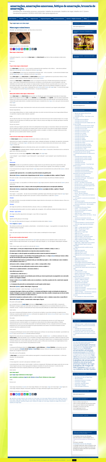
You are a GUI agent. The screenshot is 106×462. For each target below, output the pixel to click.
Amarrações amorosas (80, 162)
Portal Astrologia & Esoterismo (82, 386)
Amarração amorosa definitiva (81, 119)
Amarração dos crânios (80, 142)
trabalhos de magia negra (15, 402)
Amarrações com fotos (80, 175)
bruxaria (16, 70)
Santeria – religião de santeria (81, 279)
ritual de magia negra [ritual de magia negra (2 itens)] (81, 357)
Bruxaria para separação (80, 191)
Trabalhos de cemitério (80, 290)
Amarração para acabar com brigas (83, 144)
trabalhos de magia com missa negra (41, 401)
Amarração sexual (79, 161)
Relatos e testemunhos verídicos (82, 273)
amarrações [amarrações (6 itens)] (87, 348)
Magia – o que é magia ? (80, 230)
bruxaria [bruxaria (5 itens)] (91, 351)
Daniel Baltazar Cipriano (21, 29)
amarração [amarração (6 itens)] (76, 345)
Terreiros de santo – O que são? (82, 285)
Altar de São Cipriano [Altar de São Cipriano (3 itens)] (79, 342)
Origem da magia (79, 270)
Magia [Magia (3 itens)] (76, 355)
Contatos (21, 18)
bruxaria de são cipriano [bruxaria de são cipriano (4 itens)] (79, 352)
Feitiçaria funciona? (79, 211)
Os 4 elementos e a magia (81, 271)
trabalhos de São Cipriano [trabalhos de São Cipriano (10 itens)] (85, 369)
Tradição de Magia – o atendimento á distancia (85, 291)
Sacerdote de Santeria (58, 18)
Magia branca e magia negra (81, 231)
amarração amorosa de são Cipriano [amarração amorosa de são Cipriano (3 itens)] (80, 346)
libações (60, 398)
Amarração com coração (80, 133)
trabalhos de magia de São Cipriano (58, 401)
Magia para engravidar (80, 250)
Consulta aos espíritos (80, 201)
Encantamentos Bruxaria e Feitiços (83, 207)
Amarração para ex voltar (80, 148)
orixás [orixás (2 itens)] (88, 356)
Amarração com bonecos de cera (82, 130)
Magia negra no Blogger (80, 384)
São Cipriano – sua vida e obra (82, 281)
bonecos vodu (24, 398)
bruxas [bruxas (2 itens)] (86, 352)
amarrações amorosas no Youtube (83, 380)
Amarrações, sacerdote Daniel (82, 383)
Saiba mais (69, 460)
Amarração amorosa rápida (81, 128)
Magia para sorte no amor (81, 253)
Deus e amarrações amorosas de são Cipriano (85, 202)
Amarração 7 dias (79, 115)
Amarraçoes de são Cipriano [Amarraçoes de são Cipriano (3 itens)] (84, 343)
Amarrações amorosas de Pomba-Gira (83, 167)
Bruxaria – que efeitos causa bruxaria (83, 182)
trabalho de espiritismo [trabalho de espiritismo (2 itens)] (83, 358)
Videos (85, 18)
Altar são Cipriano (79, 378)
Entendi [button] (74, 460)
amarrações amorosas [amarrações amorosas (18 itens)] (83, 350)
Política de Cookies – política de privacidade (85, 324)
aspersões (13, 398)
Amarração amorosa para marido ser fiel (84, 127)
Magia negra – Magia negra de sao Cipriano (85, 242)
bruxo (53, 255)
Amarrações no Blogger (80, 381)
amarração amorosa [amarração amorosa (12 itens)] (87, 345)
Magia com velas (78, 233)
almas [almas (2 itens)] (74, 342)
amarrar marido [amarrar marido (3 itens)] (87, 342)
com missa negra (44, 398)
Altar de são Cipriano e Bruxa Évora (83, 113)
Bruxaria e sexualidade (80, 187)
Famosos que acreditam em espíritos (83, 210)
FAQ (27, 18)
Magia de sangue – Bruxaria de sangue (84, 236)
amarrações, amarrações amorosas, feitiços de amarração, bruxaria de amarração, (52, 7)
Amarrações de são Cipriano (81, 181)
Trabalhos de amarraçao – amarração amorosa (85, 288)
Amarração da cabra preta (81, 135)
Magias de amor (34, 18)
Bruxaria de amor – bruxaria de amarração (84, 184)
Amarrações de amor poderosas (82, 176)
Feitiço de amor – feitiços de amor (83, 213)
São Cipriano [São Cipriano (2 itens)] (87, 357)
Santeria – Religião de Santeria (73, 18)
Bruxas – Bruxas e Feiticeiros (81, 193)
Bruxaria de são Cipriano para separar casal (85, 185)
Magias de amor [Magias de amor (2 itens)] (79, 356)
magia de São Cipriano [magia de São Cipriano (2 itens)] (87, 355)
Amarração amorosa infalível (81, 121)
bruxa (53, 314)
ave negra (18, 398)
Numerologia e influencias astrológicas (84, 262)
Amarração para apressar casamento (83, 145)
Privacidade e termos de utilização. (82, 444)
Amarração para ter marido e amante (83, 158)
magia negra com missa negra (28, 399)
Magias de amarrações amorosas (82, 258)
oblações (18, 401)
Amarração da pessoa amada (81, 136)
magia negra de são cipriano (42, 399)
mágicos (26, 143)
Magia (14, 74)
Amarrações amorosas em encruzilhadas (84, 168)
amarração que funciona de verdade (83, 159)
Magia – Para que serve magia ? (82, 228)
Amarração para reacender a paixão (83, 156)
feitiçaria (50, 398)
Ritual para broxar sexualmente (82, 278)
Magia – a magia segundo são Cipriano (84, 227)
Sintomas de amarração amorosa (82, 284)
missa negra (58, 399)
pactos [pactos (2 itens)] (90, 356)
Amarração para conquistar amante (83, 147)
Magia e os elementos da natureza (83, 238)
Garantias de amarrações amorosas (83, 218)
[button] (74, 82)
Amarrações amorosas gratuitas (82, 170)
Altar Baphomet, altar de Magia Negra (83, 377)
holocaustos (55, 398)
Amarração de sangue (80, 138)
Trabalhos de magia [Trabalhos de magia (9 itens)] (87, 364)
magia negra (18, 399)
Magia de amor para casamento (82, 235)
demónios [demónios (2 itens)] (89, 352)
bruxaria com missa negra (33, 398)
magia (37, 70)
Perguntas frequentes (46, 18)
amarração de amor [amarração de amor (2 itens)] (79, 347)
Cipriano (12, 58)
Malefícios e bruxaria (79, 259)
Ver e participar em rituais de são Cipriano (84, 296)
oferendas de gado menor (26, 401)
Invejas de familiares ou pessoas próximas (84, 222)
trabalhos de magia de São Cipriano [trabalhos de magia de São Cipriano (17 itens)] (83, 366)
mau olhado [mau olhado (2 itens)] (85, 356)
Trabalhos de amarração (80, 287)
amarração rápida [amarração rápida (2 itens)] (81, 348)
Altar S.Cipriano (12, 18)
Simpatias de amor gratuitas (81, 282)
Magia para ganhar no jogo (81, 251)
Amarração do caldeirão (80, 139)
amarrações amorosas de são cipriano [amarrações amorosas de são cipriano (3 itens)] (81, 351)
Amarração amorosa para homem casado (84, 125)
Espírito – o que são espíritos (81, 208)
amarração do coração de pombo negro (84, 141)
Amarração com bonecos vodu (82, 131)
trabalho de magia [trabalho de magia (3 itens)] (91, 358)
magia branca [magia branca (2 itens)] (80, 355)
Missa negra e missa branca (20, 28)
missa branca (52, 399)
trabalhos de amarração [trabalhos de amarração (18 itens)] (84, 360)
